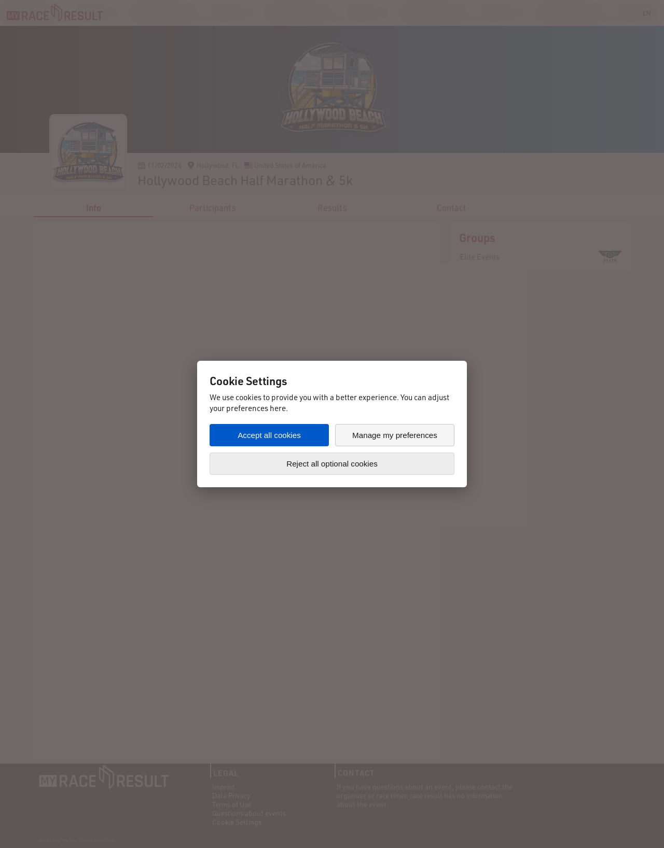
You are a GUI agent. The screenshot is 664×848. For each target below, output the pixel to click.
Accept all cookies (269, 435)
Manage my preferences (394, 435)
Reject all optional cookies (332, 463)
